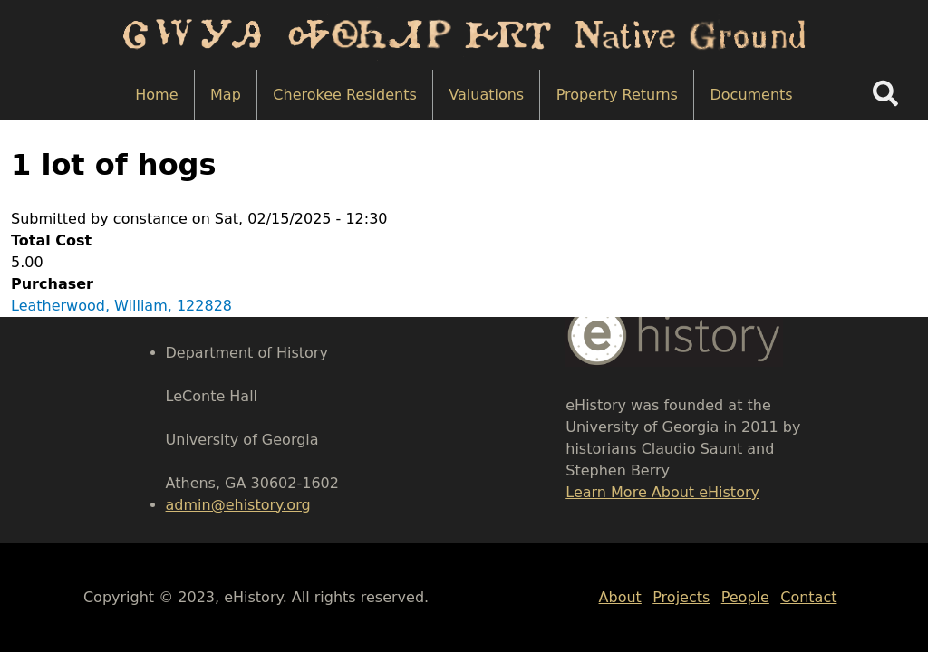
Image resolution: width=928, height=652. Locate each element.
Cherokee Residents (344, 94)
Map (225, 94)
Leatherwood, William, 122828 (121, 305)
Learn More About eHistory (662, 492)
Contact (808, 597)
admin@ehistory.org (238, 504)
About (620, 597)
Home (156, 94)
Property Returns (617, 94)
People (745, 597)
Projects (681, 597)
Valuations (486, 94)
